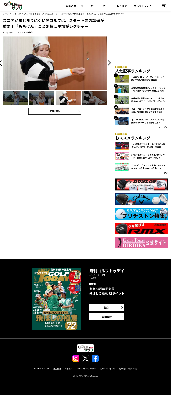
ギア (93, 6)
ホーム (6, 13)
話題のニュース (75, 6)
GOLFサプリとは (41, 368)
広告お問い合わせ (107, 368)
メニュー (164, 5)
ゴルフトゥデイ (142, 6)
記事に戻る (55, 111)
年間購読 (107, 317)
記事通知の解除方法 (128, 368)
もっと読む (163, 127)
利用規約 (68, 368)
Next (108, 63)
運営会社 (57, 368)
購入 (106, 307)
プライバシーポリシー (86, 368)
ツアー (106, 6)
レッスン (122, 6)
